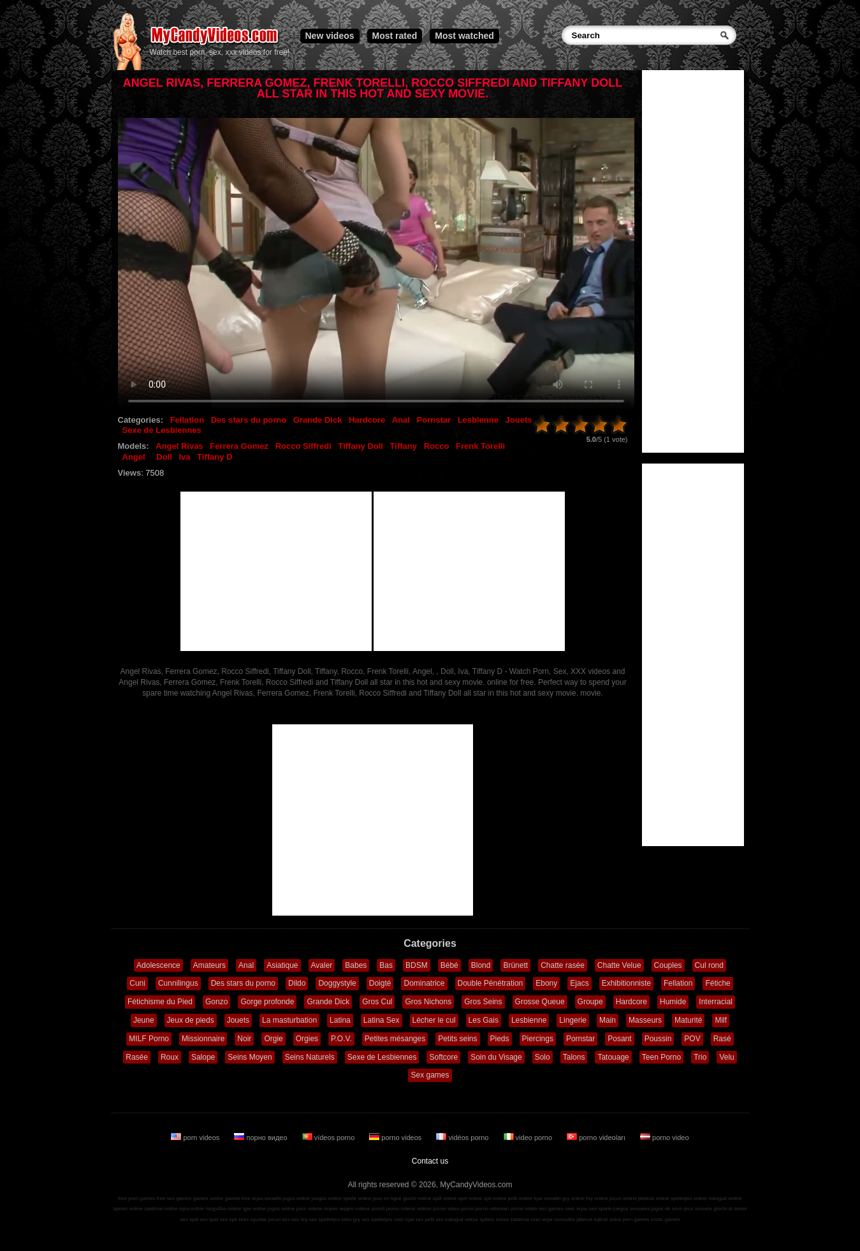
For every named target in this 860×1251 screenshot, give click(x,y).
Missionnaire (203, 1038)
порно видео (261, 1137)
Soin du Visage (496, 1057)
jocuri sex (279, 1219)
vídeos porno (329, 1137)
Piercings (537, 1038)
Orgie (273, 1038)
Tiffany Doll (360, 446)
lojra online (191, 1208)
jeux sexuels (698, 1208)
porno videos (396, 1137)
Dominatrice (424, 983)
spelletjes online (689, 1198)
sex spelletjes (324, 1219)
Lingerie (573, 1020)
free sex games (174, 1198)
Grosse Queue (540, 1001)
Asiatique (282, 965)
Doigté (380, 983)
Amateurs (209, 965)
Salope (203, 1057)
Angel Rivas (179, 446)
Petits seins (457, 1038)
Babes (356, 965)
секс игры (576, 1208)
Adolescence (158, 965)
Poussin (658, 1038)
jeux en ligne (387, 1198)
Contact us (430, 1161)
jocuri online (623, 1198)
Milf (721, 1020)
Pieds (499, 1038)
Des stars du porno (248, 420)
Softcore (443, 1057)
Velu (726, 1057)
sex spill (189, 1219)
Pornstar (434, 420)
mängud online (724, 1198)
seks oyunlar (252, 1219)
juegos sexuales (631, 1208)
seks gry (350, 1219)
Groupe (590, 1001)
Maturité (688, 1020)
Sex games (430, 1075)
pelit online (520, 1198)
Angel (133, 457)
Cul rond (709, 965)
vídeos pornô (369, 1208)
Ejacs (579, 983)
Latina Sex (381, 1020)
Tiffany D (214, 457)
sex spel (209, 1219)
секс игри (541, 1219)
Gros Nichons (428, 1001)
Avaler (322, 965)
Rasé (722, 1038)
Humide (673, 1001)
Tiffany (403, 446)
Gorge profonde (267, 1001)
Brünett (515, 965)
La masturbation (289, 1020)
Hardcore (367, 420)
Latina (340, 1020)
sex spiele (600, 1208)
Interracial (715, 1001)
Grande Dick (317, 420)
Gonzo (216, 1001)
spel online (470, 1198)
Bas (386, 965)
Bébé (449, 965)
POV (692, 1038)
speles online (128, 1208)
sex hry (299, 1219)
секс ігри (403, 1219)
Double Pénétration (490, 983)
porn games (635, 1219)
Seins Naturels (310, 1057)
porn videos (196, 1137)
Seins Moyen (250, 1057)
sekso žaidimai (512, 1219)
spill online (444, 1198)
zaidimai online (161, 1208)
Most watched (464, 36)
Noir (244, 1038)
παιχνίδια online (223, 1208)
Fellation (187, 420)
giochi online (417, 1198)
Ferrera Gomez (239, 446)
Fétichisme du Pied (160, 1001)
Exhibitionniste (626, 983)
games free (238, 1198)
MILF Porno (149, 1038)
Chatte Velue (619, 965)
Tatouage (613, 1057)
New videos (329, 36)
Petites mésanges (395, 1038)
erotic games (665, 1219)
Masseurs (645, 1020)
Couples (668, 965)
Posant (619, 1038)
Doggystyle (337, 983)
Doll (164, 457)
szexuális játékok (573, 1219)
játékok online (653, 1198)
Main (607, 1020)
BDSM (416, 965)
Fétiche (717, 983)
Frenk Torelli (480, 446)
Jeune (143, 1020)
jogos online (296, 1198)
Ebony (546, 983)
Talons (574, 1057)
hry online (597, 1198)
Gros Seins (483, 1001)
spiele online (357, 1198)
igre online (254, 1208)
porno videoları (597, 1137)
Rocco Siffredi (303, 446)
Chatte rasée (563, 965)
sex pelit (425, 1219)
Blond (481, 965)
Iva (184, 457)
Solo (542, 1057)
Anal (401, 420)
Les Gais (484, 1020)
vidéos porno (463, 1137)
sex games (551, 1208)
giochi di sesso (730, 1208)
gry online (573, 1198)
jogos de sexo (666, 1208)
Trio (700, 1057)
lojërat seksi (607, 1219)
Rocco (436, 446)
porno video (664, 1137)
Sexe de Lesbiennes (161, 430)
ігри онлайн (547, 1198)
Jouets (519, 420)
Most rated (395, 36)
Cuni (137, 983)
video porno (529, 1137)
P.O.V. (341, 1038)
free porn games (136, 1198)
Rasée (137, 1057)
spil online (495, 1198)
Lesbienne (478, 420)
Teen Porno (661, 1057)
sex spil (228, 1219)
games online (208, 1198)
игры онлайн (267, 1198)
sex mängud (449, 1219)
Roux (170, 1057)
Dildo (296, 983)
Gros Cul (377, 1001)
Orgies (307, 1038)
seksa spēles (479, 1219)
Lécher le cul (434, 1020)
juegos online (327, 1198)
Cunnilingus (178, 983)
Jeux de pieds (190, 1020)
